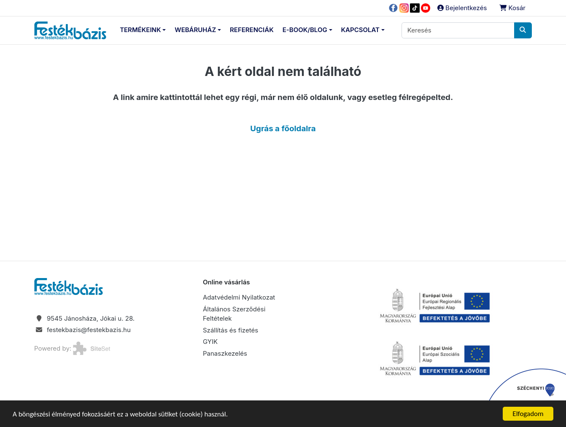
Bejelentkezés (462, 8)
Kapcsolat (360, 30)
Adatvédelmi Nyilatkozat (239, 297)
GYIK (210, 342)
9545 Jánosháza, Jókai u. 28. (91, 318)
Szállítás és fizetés (230, 330)
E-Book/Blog (305, 30)
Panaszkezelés (225, 353)
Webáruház (195, 30)
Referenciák (252, 30)
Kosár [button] (512, 8)
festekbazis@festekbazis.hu (89, 330)
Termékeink (140, 30)
